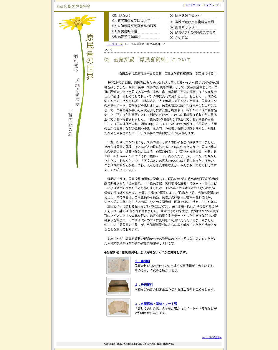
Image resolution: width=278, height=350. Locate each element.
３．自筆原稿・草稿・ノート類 (156, 303)
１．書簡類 (142, 261)
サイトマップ (193, 5)
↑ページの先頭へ (212, 337)
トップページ (211, 5)
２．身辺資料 (144, 284)
